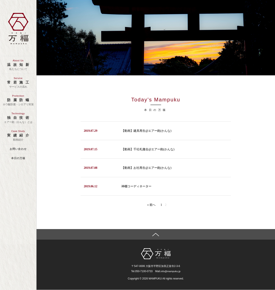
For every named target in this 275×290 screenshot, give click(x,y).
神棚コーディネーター (136, 186)
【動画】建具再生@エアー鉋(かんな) (146, 130)
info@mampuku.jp (170, 271)
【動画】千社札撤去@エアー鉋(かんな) (147, 149)
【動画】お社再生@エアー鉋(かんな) (146, 167)
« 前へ (151, 204)
